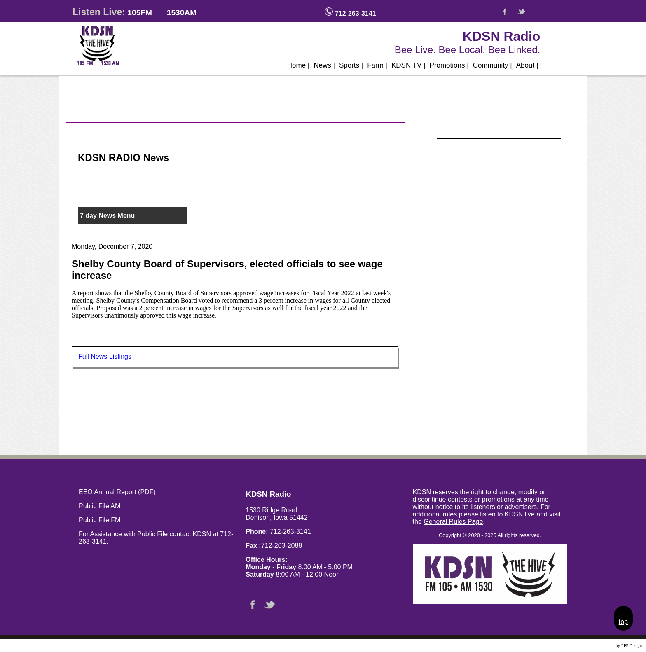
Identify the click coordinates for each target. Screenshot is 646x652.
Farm (377, 65)
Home (298, 65)
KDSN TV (408, 65)
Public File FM (99, 519)
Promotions (449, 65)
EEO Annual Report (107, 491)
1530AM (182, 12)
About (527, 65)
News (324, 65)
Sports (351, 65)
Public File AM (99, 505)
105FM (139, 12)
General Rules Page (453, 521)
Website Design (601, 645)
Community (492, 65)
